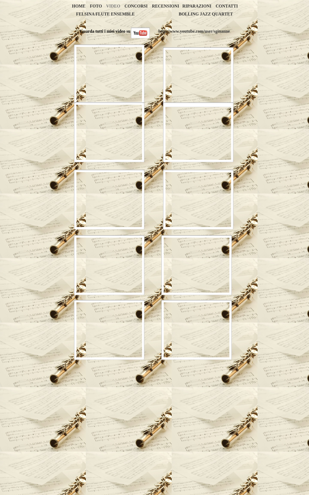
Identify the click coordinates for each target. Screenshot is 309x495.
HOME (78, 6)
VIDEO (113, 6)
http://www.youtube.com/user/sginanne (194, 31)
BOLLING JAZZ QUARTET (206, 14)
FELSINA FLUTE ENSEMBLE (105, 14)
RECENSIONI (165, 6)
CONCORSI (136, 6)
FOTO (96, 6)
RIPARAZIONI (196, 6)
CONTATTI (227, 6)
